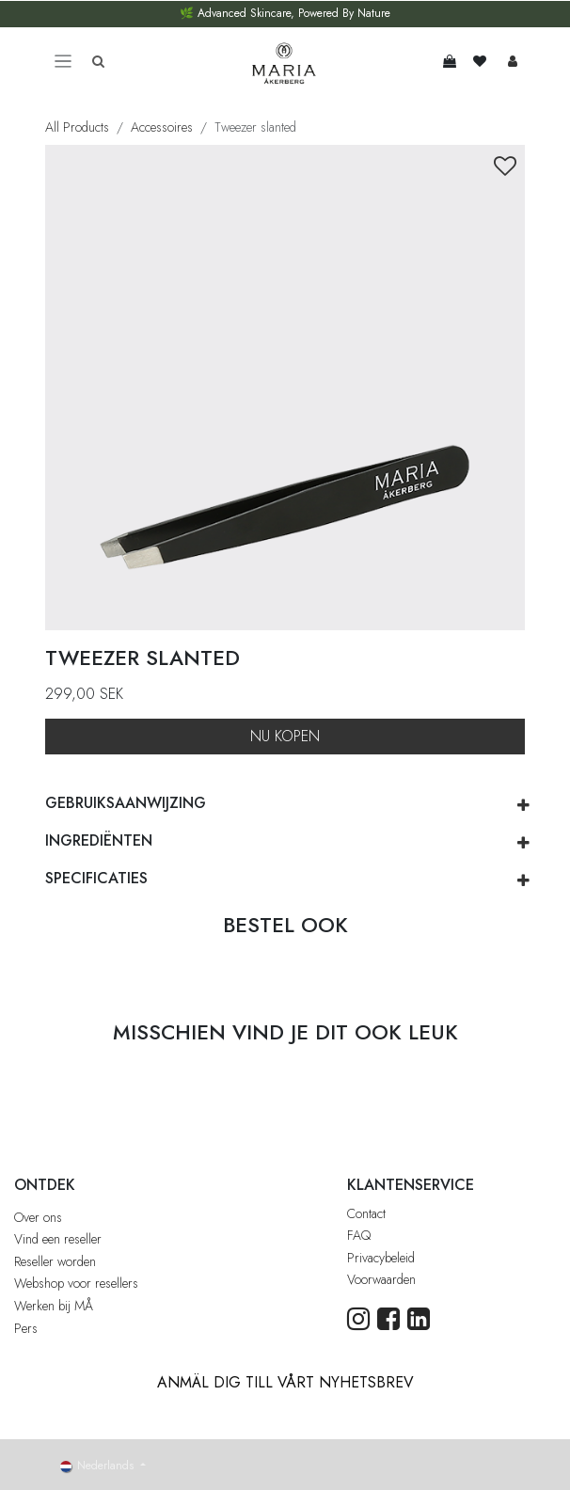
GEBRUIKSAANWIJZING (125, 803)
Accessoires (162, 127)
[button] (505, 166)
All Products (77, 127)
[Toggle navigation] (63, 61)
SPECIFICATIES (96, 878)
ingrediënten (98, 840)
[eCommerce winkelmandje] (449, 61)
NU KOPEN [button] (285, 736)
